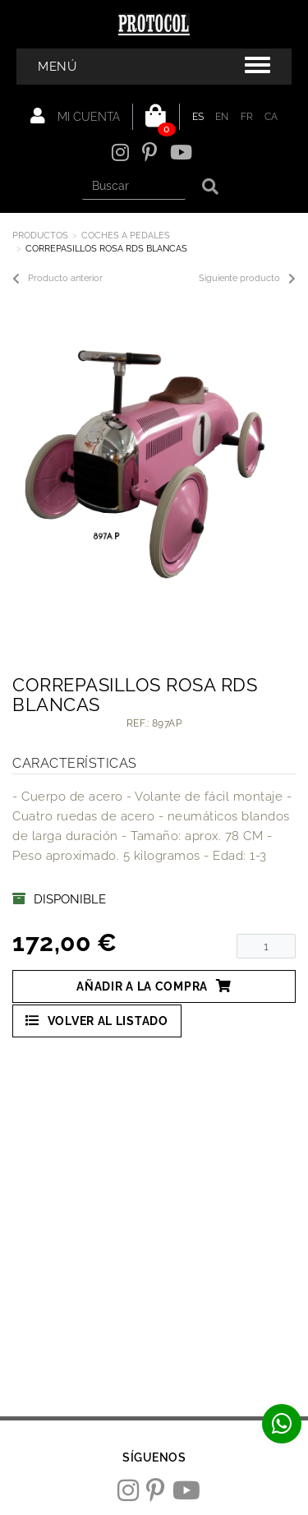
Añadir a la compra (153, 986)
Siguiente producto (247, 278)
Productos (40, 235)
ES (198, 116)
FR (247, 116)
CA (271, 116)
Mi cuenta (75, 116)
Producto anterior (57, 278)
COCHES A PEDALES (125, 235)
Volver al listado (96, 1021)
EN (222, 116)
